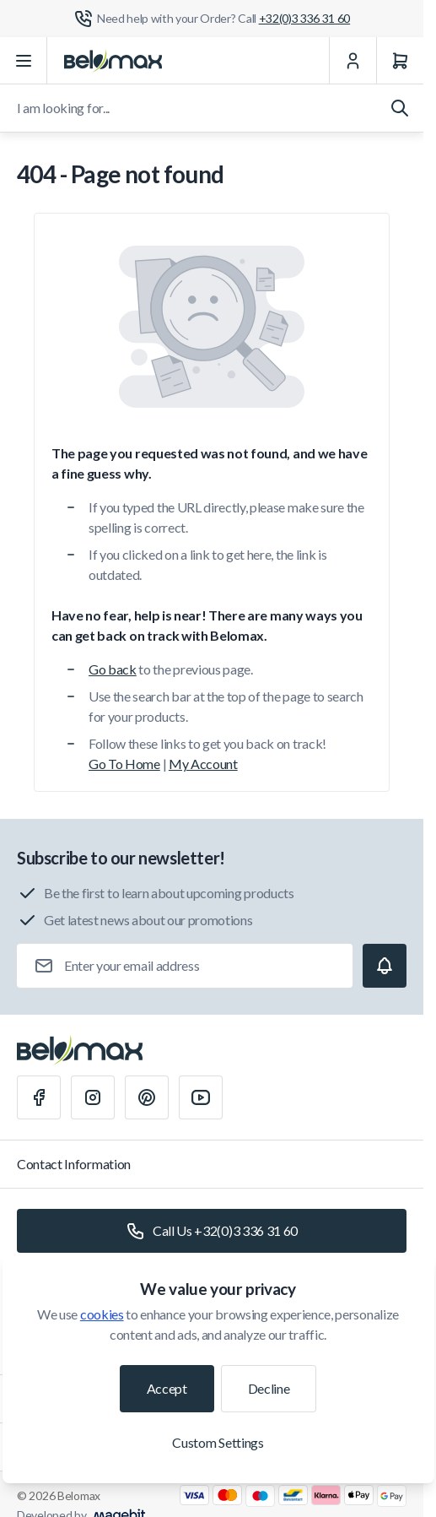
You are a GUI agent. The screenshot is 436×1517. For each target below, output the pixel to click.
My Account (203, 764)
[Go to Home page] (113, 61)
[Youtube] (201, 1097)
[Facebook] (39, 1097)
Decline (269, 1388)
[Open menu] (23, 60)
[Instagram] (93, 1097)
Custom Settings (217, 1442)
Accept (167, 1388)
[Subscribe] (384, 966)
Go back (113, 669)
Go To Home (124, 764)
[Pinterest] (147, 1097)
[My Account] (352, 60)
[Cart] (399, 60)
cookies (102, 1314)
